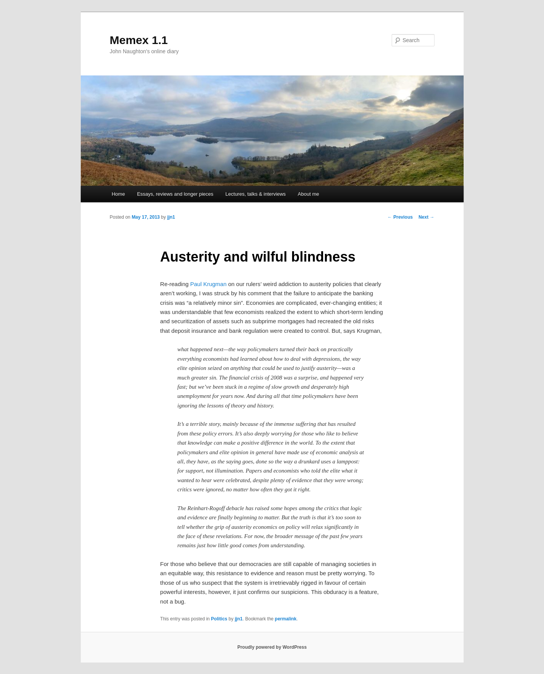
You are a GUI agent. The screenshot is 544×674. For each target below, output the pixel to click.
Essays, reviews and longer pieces (175, 194)
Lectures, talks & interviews (255, 194)
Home (118, 194)
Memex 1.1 (139, 40)
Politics (219, 619)
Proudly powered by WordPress (272, 647)
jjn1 (171, 217)
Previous (400, 217)
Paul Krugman (208, 284)
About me (308, 194)
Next (426, 217)
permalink (286, 619)
